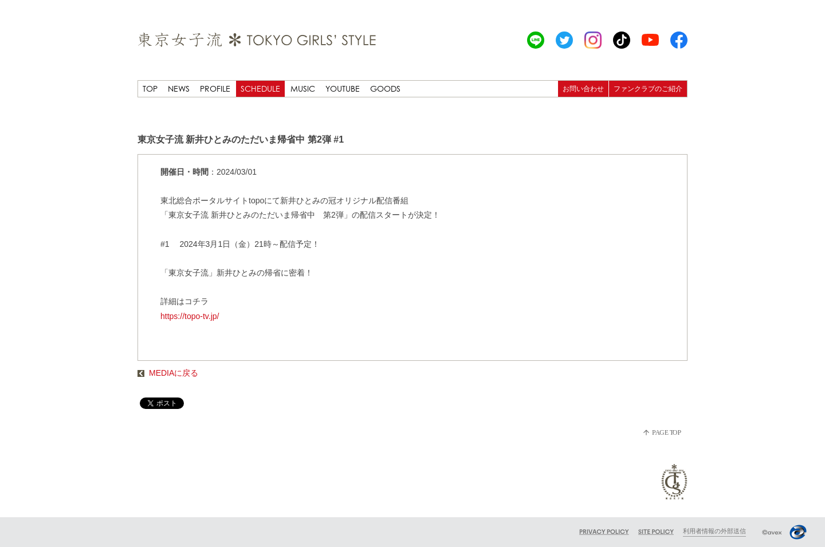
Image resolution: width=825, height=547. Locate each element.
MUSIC (302, 88)
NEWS (179, 88)
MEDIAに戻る (168, 372)
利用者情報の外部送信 (714, 531)
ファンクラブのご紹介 (648, 88)
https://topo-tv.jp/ (189, 316)
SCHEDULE (260, 88)
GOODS (385, 88)
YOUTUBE (342, 88)
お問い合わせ (583, 88)
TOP (150, 88)
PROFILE (215, 88)
